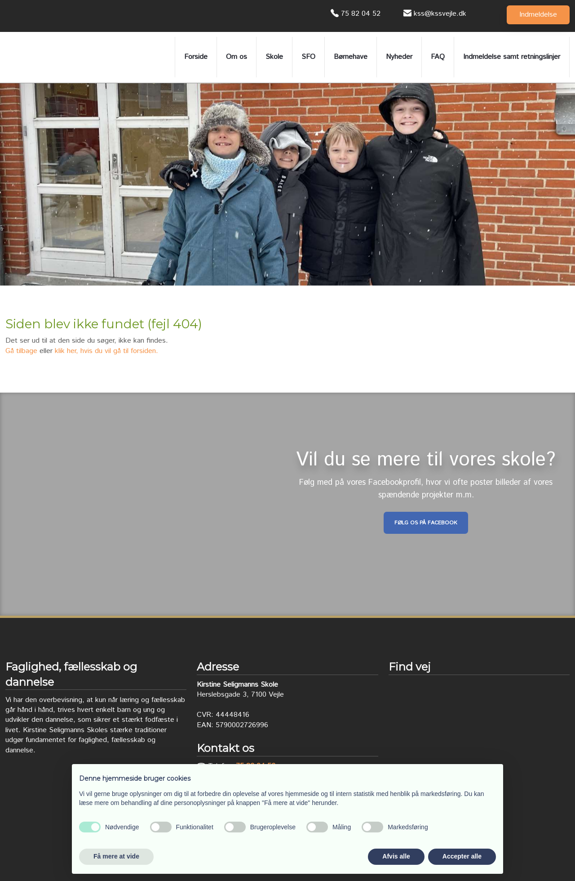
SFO (308, 57)
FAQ (438, 57)
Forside (196, 57)
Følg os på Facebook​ (425, 523)
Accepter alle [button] (462, 856)
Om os (236, 57)
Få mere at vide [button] (116, 856)
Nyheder (399, 57)
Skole (274, 57)
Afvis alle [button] (396, 856)
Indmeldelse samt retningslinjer (511, 57)
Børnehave (350, 57)
